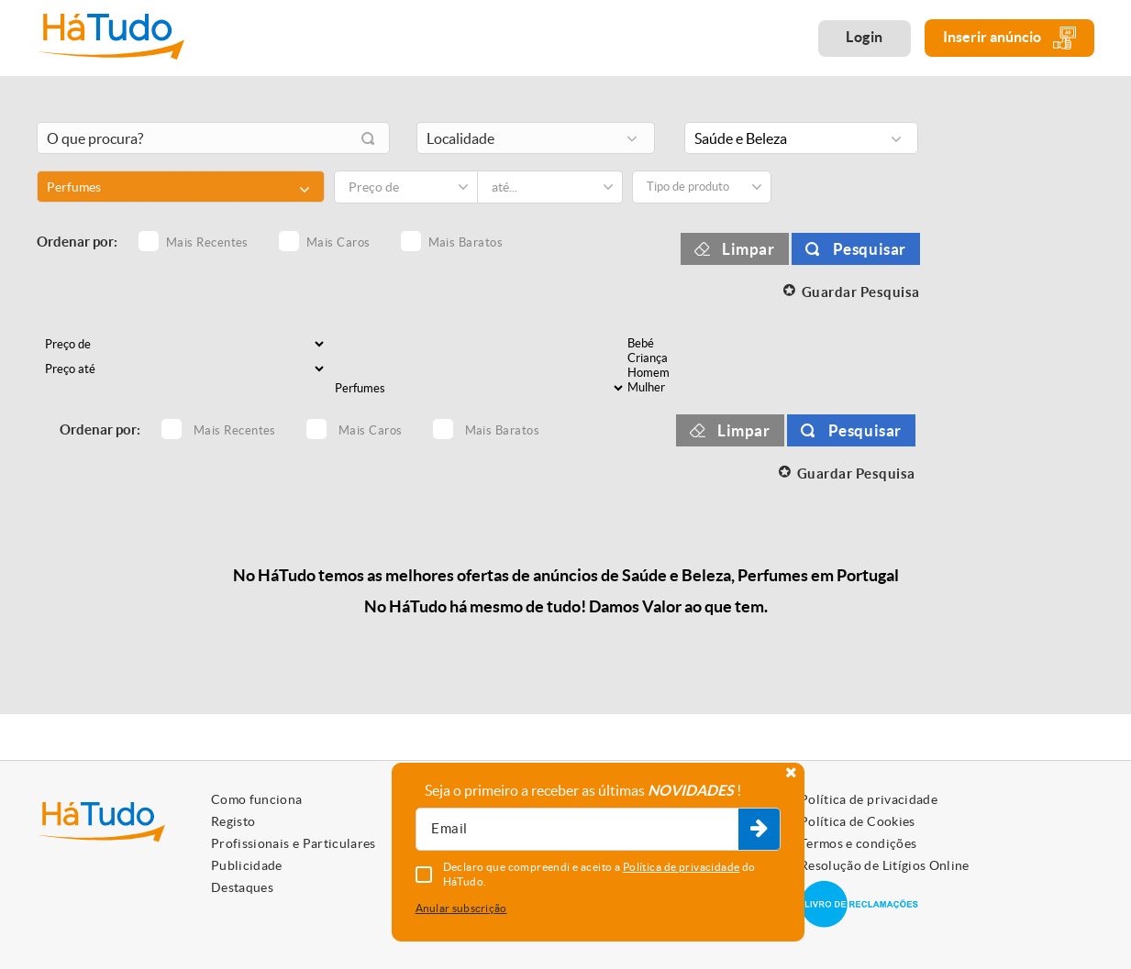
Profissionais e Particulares (293, 843)
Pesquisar (869, 249)
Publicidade (247, 865)
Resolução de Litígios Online (885, 865)
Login (864, 36)
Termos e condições (858, 843)
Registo (233, 821)
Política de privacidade (868, 799)
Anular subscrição (461, 908)
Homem (699, 373)
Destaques (242, 887)
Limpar (748, 249)
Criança (699, 358)
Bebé (699, 343)
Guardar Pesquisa (861, 292)
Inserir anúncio (1009, 38)
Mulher (699, 387)
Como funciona (257, 799)
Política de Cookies (857, 821)
